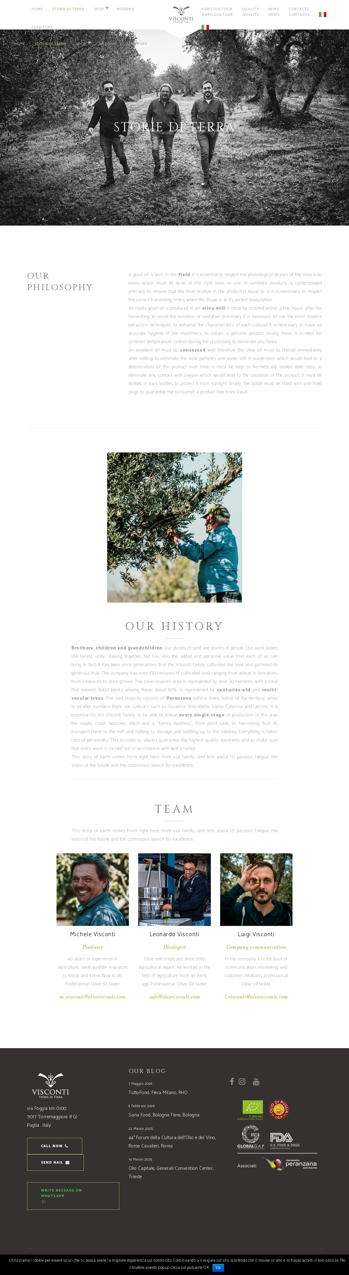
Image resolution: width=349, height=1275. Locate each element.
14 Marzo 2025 (140, 1159)
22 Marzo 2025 (141, 1129)
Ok (218, 1268)
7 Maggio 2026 (140, 1084)
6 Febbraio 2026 (142, 1106)
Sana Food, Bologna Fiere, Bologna (164, 1115)
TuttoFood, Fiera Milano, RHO (158, 1093)
